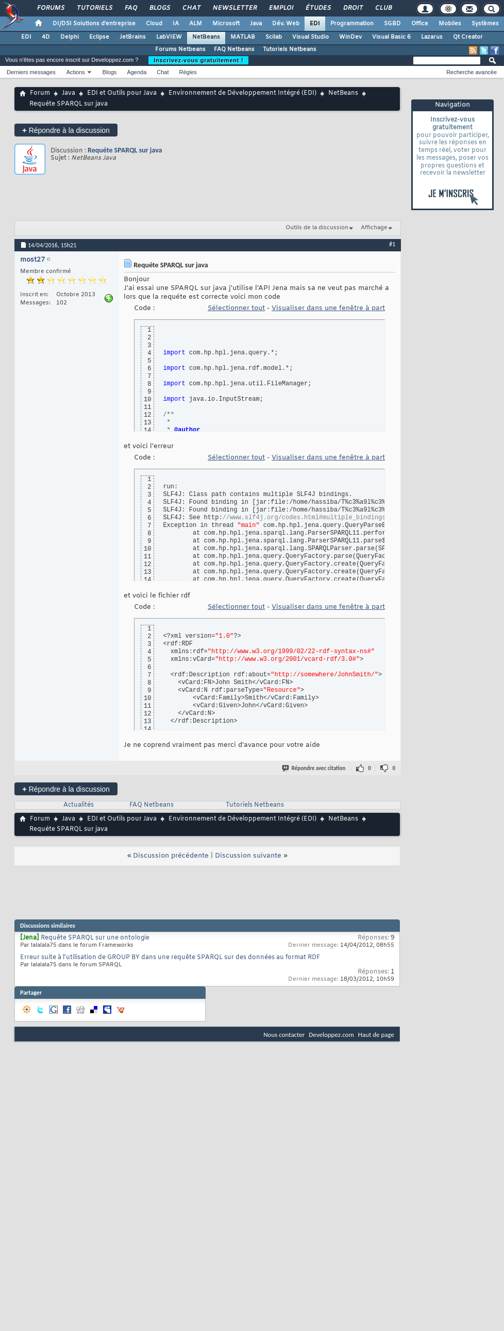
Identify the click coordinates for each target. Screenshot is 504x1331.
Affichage (374, 227)
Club (383, 8)
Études (317, 8)
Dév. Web (285, 23)
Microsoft (226, 23)
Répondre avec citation (314, 768)
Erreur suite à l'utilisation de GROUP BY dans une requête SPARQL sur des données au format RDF (170, 957)
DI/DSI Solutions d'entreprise (94, 23)
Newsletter (234, 8)
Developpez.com (331, 1034)
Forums (50, 8)
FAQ (130, 8)
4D (46, 37)
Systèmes (485, 23)
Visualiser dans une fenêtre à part (328, 308)
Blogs (159, 8)
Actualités (78, 805)
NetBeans (206, 37)
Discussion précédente (171, 855)
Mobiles (450, 23)
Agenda (136, 72)
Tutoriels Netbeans (289, 49)
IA (176, 23)
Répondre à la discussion (66, 130)
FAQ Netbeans (234, 49)
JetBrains (133, 37)
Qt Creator (468, 37)
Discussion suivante (248, 855)
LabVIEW (169, 37)
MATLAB (242, 37)
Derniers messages (31, 72)
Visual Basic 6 (391, 37)
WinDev (350, 37)
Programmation (352, 23)
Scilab (273, 37)
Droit (352, 8)
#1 (392, 244)
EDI (315, 23)
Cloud (154, 23)
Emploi (280, 8)
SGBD (392, 23)
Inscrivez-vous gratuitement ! (198, 60)
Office (419, 23)
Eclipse (99, 37)
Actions (75, 72)
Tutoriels (94, 8)
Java (256, 23)
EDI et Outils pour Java (122, 93)
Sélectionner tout (236, 308)
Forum (40, 93)
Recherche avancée (471, 72)
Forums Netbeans (180, 49)
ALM (195, 23)
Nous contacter (284, 1034)
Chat (191, 8)
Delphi (69, 37)
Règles (188, 72)
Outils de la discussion (316, 227)
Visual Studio (310, 37)
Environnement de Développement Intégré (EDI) (242, 93)
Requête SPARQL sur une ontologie (95, 938)
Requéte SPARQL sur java (125, 150)
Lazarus (432, 37)
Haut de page (376, 1034)
